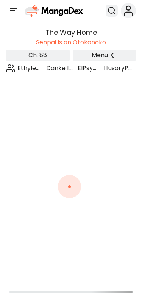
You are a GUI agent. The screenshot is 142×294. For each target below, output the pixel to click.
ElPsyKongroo (88, 68)
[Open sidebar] (13, 10)
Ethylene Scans (29, 68)
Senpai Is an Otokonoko (71, 42)
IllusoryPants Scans (118, 68)
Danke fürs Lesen (59, 68)
